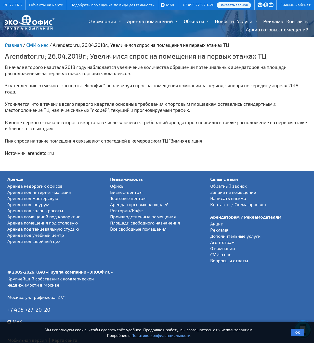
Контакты (297, 21)
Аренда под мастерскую (32, 198)
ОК (297, 332)
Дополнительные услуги (235, 236)
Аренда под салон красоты (35, 210)
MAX (170, 4)
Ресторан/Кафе (126, 210)
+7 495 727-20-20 (198, 4)
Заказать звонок (234, 5)
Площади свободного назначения (145, 222)
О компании (102, 21)
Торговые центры (128, 198)
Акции (216, 223)
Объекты (194, 21)
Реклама (273, 21)
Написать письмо (228, 198)
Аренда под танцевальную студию (43, 229)
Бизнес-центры (126, 192)
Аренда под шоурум (28, 204)
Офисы (117, 186)
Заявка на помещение (233, 192)
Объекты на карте (46, 4)
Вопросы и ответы (229, 260)
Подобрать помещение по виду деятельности (112, 4)
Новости (224, 21)
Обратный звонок (228, 186)
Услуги (244, 21)
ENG (18, 4)
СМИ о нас (220, 254)
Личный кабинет (295, 4)
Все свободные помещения (138, 229)
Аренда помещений (150, 21)
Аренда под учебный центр (35, 235)
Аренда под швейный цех (34, 241)
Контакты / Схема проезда (238, 204)
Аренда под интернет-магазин (39, 192)
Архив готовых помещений (277, 29)
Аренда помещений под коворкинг (43, 216)
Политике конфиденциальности (160, 335)
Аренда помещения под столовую (42, 222)
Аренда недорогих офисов (35, 186)
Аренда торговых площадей (139, 204)
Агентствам (222, 242)
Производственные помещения (143, 216)
